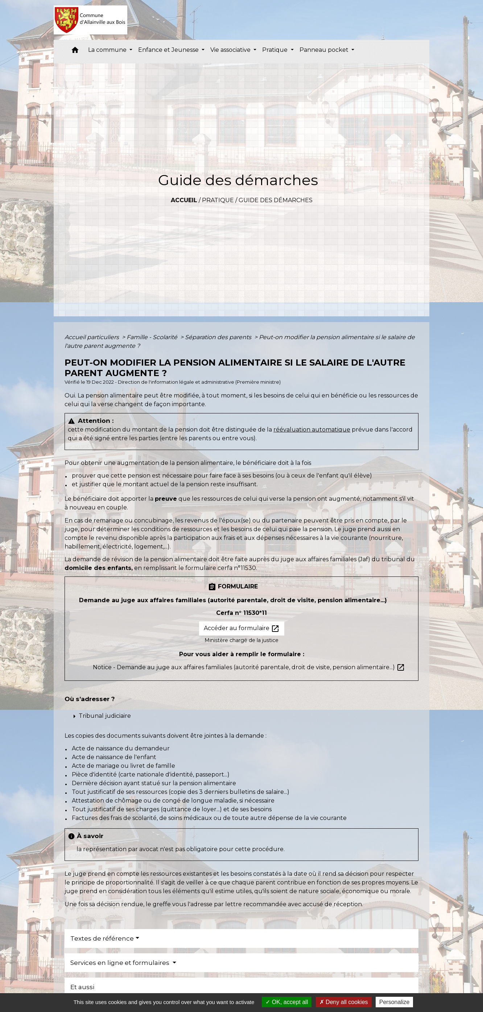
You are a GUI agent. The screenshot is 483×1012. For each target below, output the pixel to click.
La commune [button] (108, 49)
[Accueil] (90, 20)
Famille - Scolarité (153, 337)
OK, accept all (286, 1002)
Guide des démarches (276, 200)
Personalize (394, 1002)
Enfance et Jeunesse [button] (169, 49)
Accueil (184, 200)
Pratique (218, 200)
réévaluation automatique (311, 429)
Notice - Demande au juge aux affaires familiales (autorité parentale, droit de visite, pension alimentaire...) (249, 667)
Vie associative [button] (231, 49)
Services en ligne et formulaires (120, 962)
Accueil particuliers (92, 337)
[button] (75, 52)
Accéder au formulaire (242, 628)
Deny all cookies (343, 1002)
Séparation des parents (219, 337)
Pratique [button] (275, 49)
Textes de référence (102, 938)
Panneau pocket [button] (325, 49)
